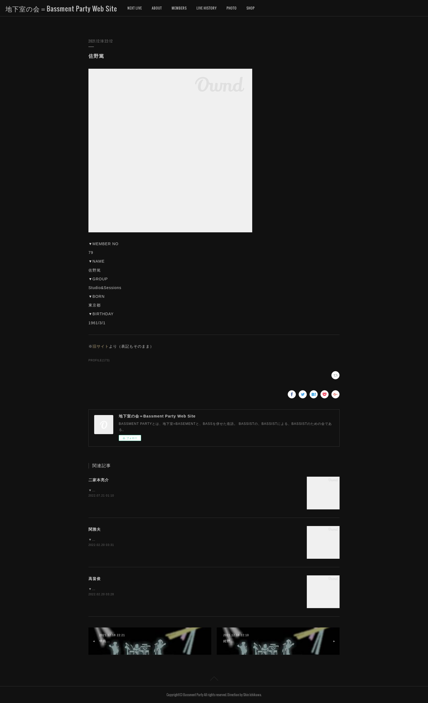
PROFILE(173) (99, 360)
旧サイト (101, 346)
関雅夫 (94, 529)
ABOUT (157, 8)
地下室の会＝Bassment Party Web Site (61, 8)
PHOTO (232, 8)
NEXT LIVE (134, 8)
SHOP (250, 8)
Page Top (214, 680)
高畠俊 (94, 578)
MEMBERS (179, 8)
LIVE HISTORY (207, 8)
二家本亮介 (98, 480)
